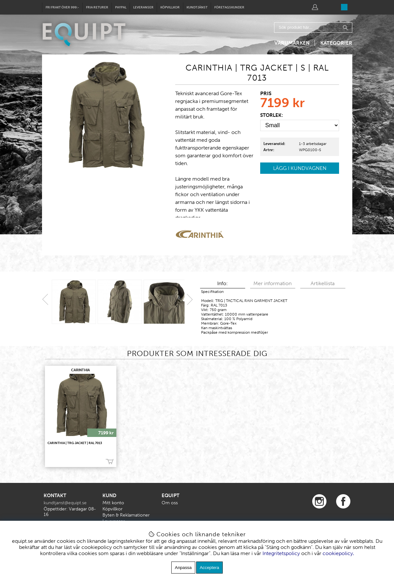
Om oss (170, 503)
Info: (222, 283)
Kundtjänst (197, 7)
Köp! (109, 462)
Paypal (120, 7)
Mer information (272, 283)
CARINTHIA (80, 370)
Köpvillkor (170, 7)
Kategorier (336, 43)
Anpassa (183, 567)
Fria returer (97, 7)
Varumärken (292, 43)
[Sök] (313, 27)
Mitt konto (113, 503)
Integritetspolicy (281, 553)
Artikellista (323, 283)
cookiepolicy (338, 553)
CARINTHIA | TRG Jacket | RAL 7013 (75, 443)
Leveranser (143, 7)
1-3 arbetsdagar (312, 143)
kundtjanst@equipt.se (65, 503)
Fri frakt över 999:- (62, 7)
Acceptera (209, 567)
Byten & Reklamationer (126, 515)
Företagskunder (229, 7)
